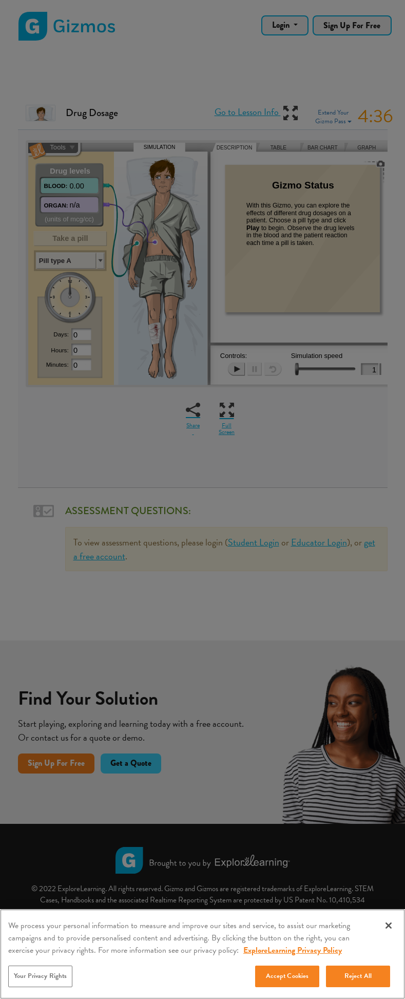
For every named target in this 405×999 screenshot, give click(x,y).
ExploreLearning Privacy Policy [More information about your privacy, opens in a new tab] (292, 950)
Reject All (358, 976)
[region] (202, 954)
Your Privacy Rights (40, 976)
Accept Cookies (287, 976)
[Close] (388, 925)
